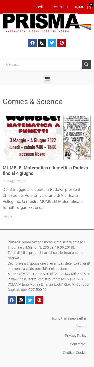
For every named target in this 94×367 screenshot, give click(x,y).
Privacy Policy (75, 336)
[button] (47, 79)
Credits (80, 327)
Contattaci (78, 344)
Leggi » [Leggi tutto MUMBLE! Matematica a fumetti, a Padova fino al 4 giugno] (7, 216)
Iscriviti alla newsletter (69, 318)
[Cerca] (86, 64)
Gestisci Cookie (74, 353)
